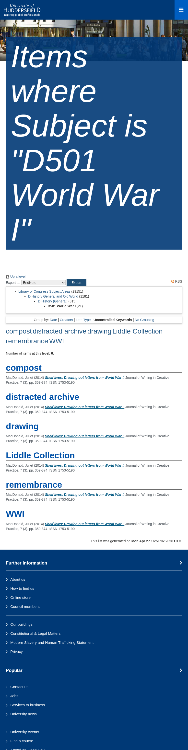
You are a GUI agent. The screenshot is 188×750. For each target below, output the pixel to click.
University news (23, 714)
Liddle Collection (137, 331)
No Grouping (144, 320)
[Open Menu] (181, 10)
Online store (20, 597)
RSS (175, 281)
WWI (56, 341)
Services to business (27, 705)
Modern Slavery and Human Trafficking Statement (52, 642)
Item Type (83, 320)
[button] (76, 282)
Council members (25, 606)
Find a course (21, 741)
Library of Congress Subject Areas (44, 291)
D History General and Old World (53, 296)
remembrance (27, 341)
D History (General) (53, 301)
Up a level (15, 276)
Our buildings (21, 624)
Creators (66, 320)
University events (24, 732)
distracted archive (59, 331)
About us (17, 579)
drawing (99, 331)
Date (53, 320)
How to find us (22, 588)
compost (19, 331)
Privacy (16, 651)
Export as (13, 283)
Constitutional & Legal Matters (35, 633)
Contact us (19, 687)
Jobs (14, 696)
